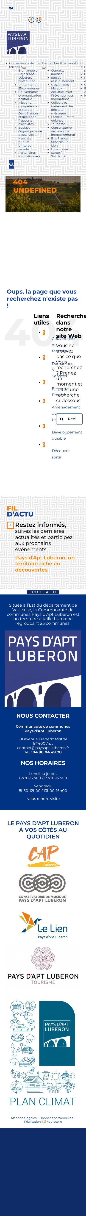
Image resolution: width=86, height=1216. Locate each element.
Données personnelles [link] (56, 1118)
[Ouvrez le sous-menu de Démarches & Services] (44, 68)
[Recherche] (62, 419)
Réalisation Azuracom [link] (43, 1121)
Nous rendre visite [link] (43, 799)
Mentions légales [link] (23, 1118)
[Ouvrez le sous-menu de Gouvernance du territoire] (24, 68)
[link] (12, 8)
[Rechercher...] (69, 419)
